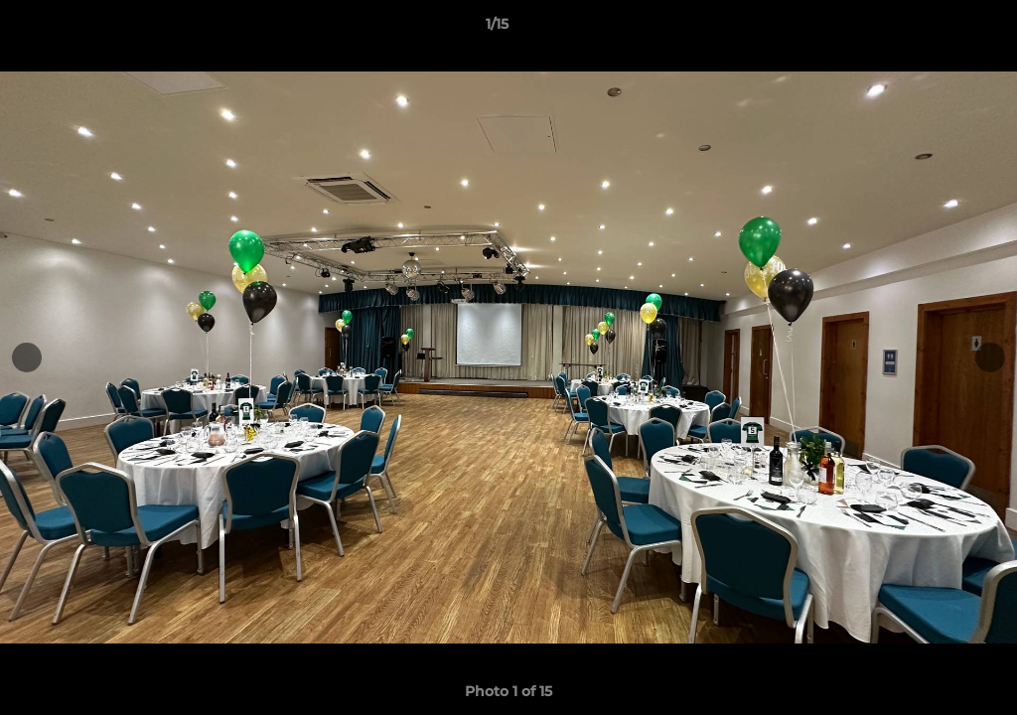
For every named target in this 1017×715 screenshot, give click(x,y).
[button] (933, 29)
